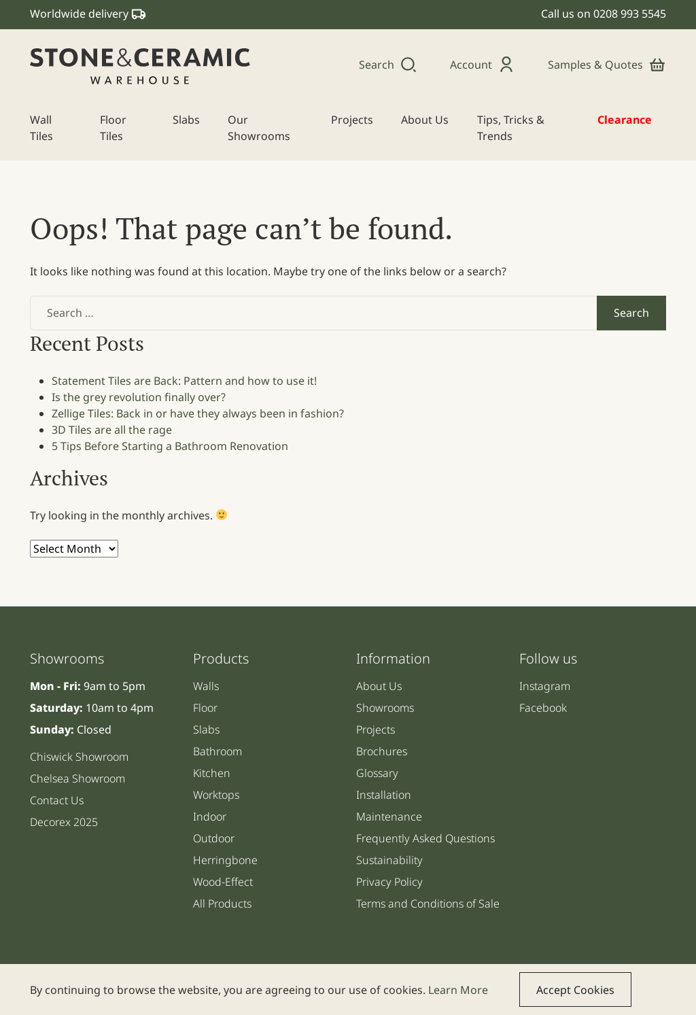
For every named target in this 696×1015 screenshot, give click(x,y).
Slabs (206, 729)
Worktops (216, 794)
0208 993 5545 (629, 13)
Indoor (209, 816)
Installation (383, 794)
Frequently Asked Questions (425, 838)
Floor (205, 707)
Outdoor (213, 838)
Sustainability (389, 860)
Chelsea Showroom (77, 778)
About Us (379, 685)
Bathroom (217, 751)
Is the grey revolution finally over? (139, 397)
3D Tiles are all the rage (112, 429)
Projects (375, 729)
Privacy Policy (389, 881)
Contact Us (57, 800)
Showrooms (385, 707)
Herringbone (225, 860)
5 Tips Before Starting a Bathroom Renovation (170, 445)
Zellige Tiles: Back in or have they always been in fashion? (198, 413)
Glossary (377, 772)
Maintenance (389, 816)
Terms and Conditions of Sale (428, 903)
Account (482, 64)
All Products (222, 903)
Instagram (544, 685)
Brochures (381, 751)
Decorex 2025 (64, 821)
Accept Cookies (575, 989)
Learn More (458, 989)
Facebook (543, 707)
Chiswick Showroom (79, 756)
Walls (206, 685)
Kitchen (211, 772)
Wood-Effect (223, 881)
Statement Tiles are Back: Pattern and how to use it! (184, 380)
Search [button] (388, 64)
